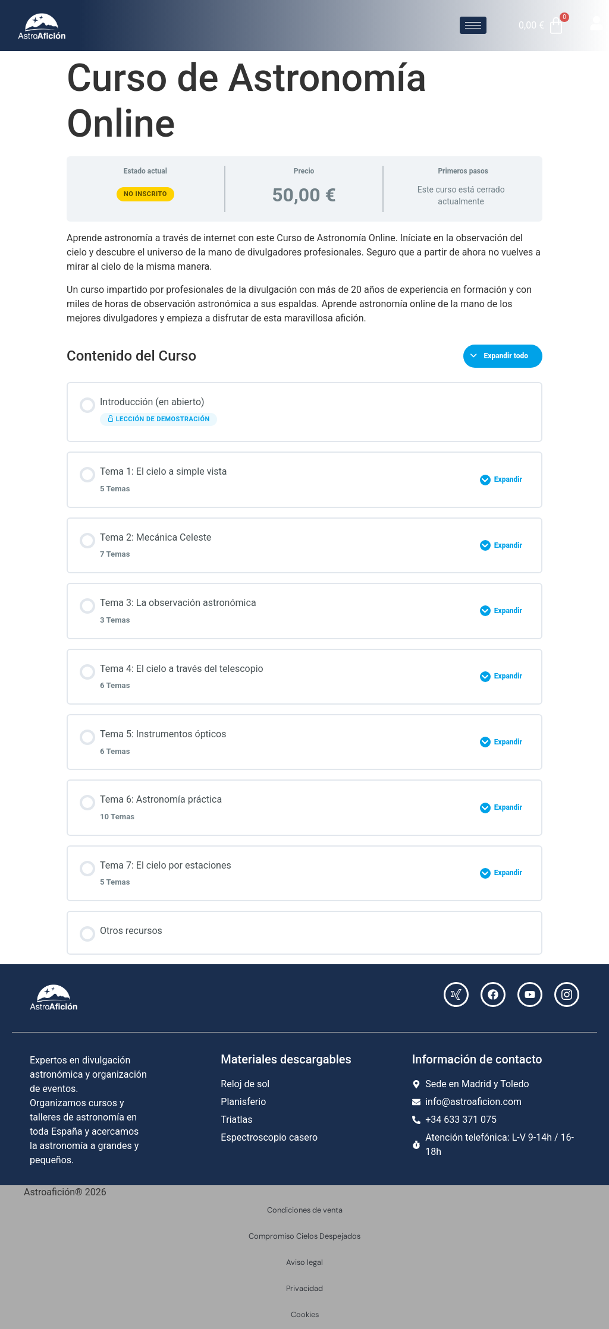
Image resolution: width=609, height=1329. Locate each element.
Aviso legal (304, 1262)
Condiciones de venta (305, 1210)
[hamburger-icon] (473, 25)
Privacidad (304, 1288)
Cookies (305, 1314)
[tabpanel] (304, 278)
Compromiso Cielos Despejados (304, 1236)
